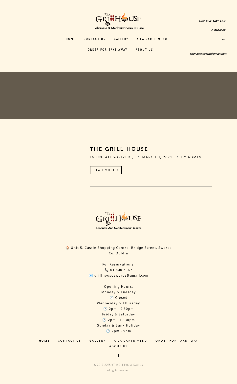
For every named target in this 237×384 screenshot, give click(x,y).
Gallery (121, 39)
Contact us (95, 39)
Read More (106, 170)
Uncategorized (114, 157)
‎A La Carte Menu (152, 39)
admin (195, 157)
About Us (144, 50)
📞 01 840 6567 (118, 270)
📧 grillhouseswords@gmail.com (118, 275)
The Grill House (119, 149)
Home (71, 39)
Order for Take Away (108, 50)
